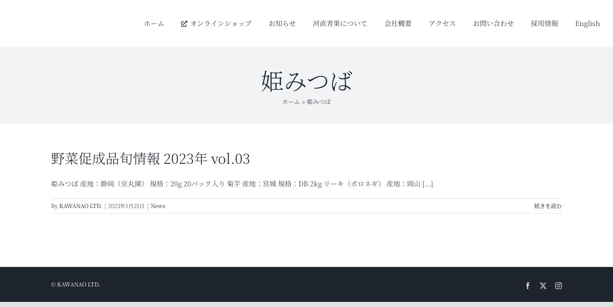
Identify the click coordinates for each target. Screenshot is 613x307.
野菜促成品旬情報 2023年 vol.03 (150, 158)
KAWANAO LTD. (80, 206)
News (158, 206)
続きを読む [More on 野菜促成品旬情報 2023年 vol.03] (548, 206)
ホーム (291, 101)
